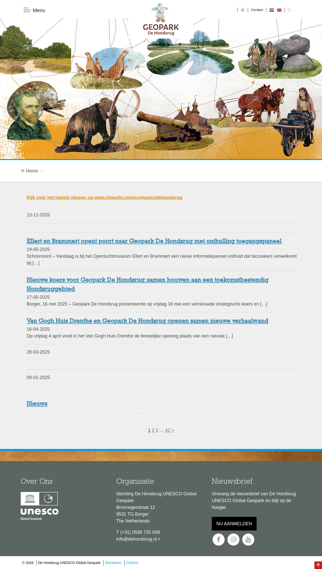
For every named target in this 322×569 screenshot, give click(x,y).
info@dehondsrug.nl (136, 539)
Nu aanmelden (234, 523)
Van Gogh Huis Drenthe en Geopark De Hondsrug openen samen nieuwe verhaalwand (147, 321)
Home (30, 170)
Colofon (132, 563)
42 (167, 430)
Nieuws (37, 404)
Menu (34, 10)
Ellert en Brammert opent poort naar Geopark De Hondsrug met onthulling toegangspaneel (154, 242)
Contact (257, 10)
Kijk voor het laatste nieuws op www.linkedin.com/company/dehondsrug (104, 197)
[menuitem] (271, 10)
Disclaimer (113, 563)
